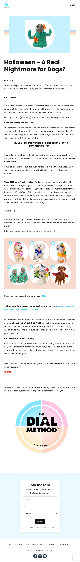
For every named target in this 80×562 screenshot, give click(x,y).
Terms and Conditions (34, 544)
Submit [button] (40, 521)
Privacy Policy (15, 544)
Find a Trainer (64, 544)
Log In (72, 5)
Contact (52, 544)
